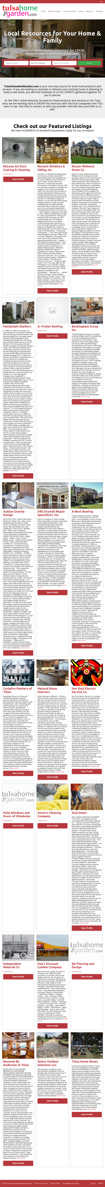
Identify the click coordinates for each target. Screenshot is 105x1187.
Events (81, 11)
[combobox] (40, 63)
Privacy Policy (55, 1183)
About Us (89, 11)
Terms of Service (41, 1183)
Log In (101, 2)
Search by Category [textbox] (37, 63)
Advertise (99, 11)
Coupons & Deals (69, 11)
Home (43, 11)
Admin (100, 1183)
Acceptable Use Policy (71, 1183)
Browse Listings (54, 11)
